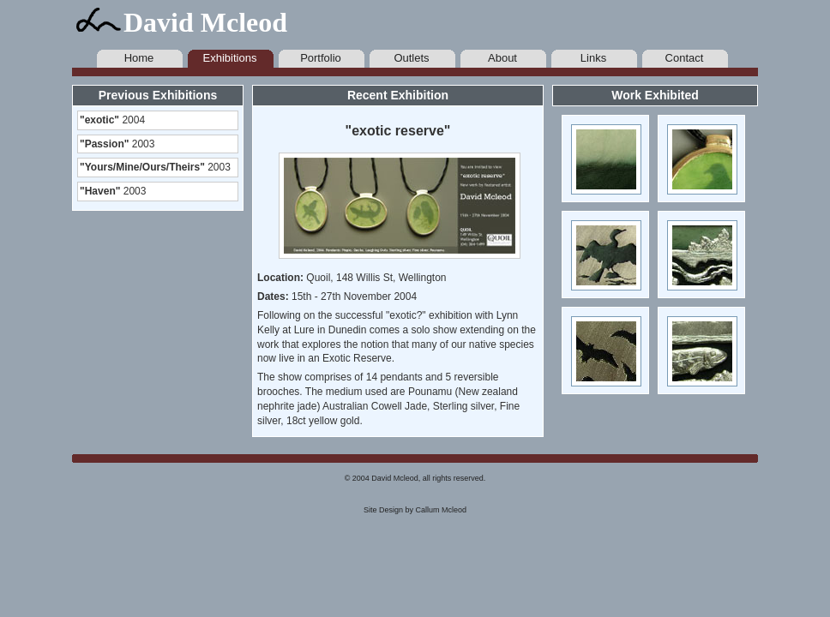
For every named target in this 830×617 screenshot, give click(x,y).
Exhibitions (230, 57)
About (502, 57)
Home (139, 57)
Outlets (411, 57)
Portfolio (320, 57)
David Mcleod (205, 22)
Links (593, 57)
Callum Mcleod (441, 510)
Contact (684, 57)
